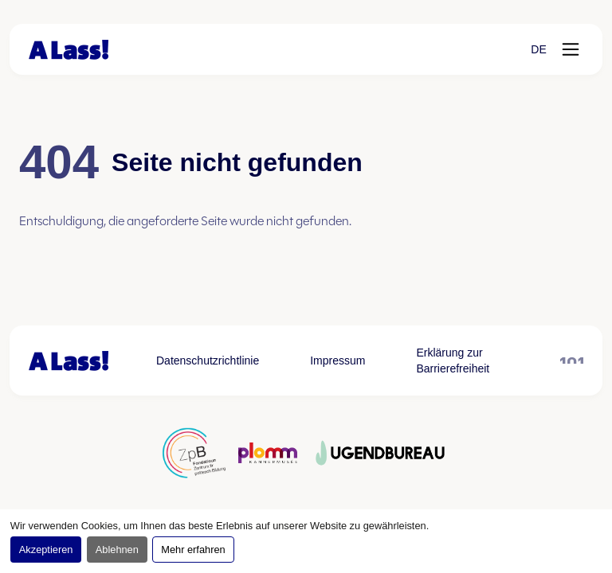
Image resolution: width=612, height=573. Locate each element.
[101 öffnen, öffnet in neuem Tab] (571, 360)
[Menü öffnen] (570, 49)
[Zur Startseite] (68, 50)
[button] (538, 49)
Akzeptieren (46, 549)
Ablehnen (117, 549)
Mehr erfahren (193, 549)
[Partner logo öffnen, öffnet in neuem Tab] (194, 452)
